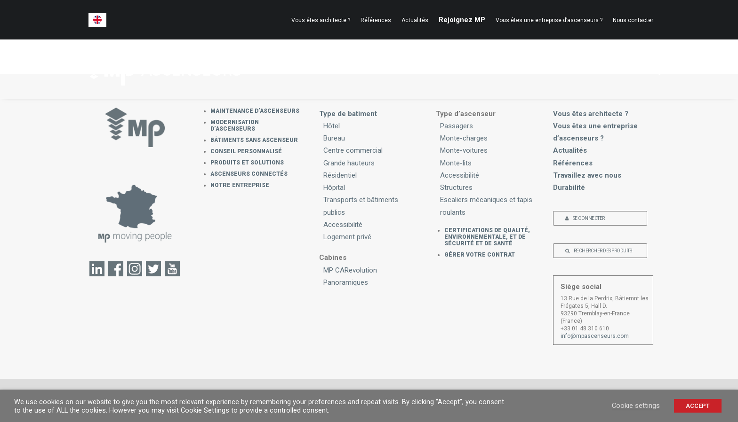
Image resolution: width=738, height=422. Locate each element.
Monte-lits (456, 163)
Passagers (456, 126)
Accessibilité (342, 224)
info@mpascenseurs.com (595, 336)
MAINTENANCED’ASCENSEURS (274, 67)
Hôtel (331, 126)
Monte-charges (464, 138)
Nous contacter (633, 20)
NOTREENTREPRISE (590, 67)
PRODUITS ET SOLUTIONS (247, 162)
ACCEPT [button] (698, 405)
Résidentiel (340, 175)
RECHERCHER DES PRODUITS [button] (598, 250)
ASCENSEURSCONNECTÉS (542, 67)
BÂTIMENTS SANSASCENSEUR (383, 67)
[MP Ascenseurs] (163, 69)
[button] (649, 68)
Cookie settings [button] (636, 405)
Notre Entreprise (239, 185)
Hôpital (334, 187)
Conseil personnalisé (246, 151)
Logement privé (347, 237)
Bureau (334, 138)
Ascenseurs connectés (249, 174)
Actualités (414, 20)
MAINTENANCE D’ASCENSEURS (254, 111)
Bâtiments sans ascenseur (254, 140)
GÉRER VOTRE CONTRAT (479, 254)
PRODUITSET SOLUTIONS (490, 67)
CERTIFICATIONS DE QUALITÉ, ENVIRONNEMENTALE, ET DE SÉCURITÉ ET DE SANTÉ (487, 237)
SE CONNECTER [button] (585, 218)
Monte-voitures (464, 150)
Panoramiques (345, 282)
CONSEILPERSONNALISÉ (437, 67)
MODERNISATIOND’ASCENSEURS (327, 67)
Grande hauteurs (349, 163)
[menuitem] (97, 20)
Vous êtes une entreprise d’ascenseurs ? (549, 20)
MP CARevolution (350, 270)
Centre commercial (353, 150)
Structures (456, 187)
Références (376, 20)
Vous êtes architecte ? (320, 20)
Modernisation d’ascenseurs (234, 125)
